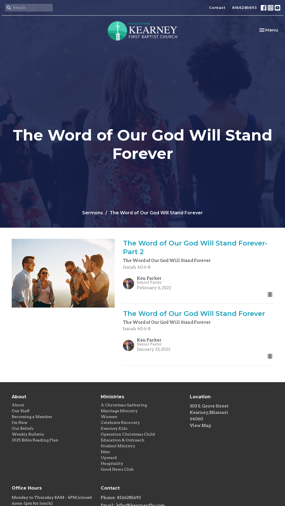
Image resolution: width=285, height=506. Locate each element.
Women (109, 416)
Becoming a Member (32, 416)
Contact (217, 7)
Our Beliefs (22, 428)
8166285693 (244, 7)
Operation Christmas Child (128, 434)
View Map (200, 425)
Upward (109, 457)
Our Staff (21, 411)
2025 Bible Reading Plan (35, 440)
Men (105, 451)
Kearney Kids (114, 428)
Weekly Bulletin (28, 434)
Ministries (112, 396)
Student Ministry (118, 446)
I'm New (20, 422)
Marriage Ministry (119, 411)
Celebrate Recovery (120, 422)
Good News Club (117, 469)
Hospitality (112, 463)
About (18, 405)
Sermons (92, 212)
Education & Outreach (122, 440)
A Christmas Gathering (124, 405)
